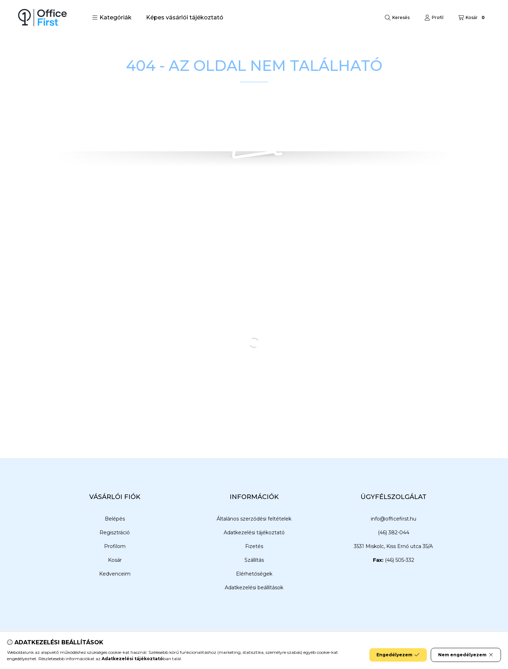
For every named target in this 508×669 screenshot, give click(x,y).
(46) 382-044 (393, 532)
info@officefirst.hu (393, 519)
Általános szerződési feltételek (254, 519)
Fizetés (254, 546)
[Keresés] (397, 18)
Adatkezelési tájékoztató (254, 532)
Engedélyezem (397, 655)
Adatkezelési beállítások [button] (254, 587)
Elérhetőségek (254, 574)
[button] (112, 18)
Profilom (115, 546)
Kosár (115, 560)
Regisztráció (114, 532)
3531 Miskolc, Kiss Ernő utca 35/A (393, 546)
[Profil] (434, 18)
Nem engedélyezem (466, 655)
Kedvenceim (115, 574)
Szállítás (254, 560)
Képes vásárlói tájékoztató (184, 17)
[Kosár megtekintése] (472, 18)
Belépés (115, 519)
